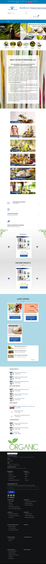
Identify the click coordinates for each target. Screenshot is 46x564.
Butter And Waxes (12, 526)
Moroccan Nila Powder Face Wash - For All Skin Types (24, 406)
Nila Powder (16, 432)
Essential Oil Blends (28, 503)
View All (32, 359)
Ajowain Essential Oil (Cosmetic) (20, 372)
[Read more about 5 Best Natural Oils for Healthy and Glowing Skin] (31, 318)
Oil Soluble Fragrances (29, 515)
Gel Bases (10, 503)
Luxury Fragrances (28, 513)
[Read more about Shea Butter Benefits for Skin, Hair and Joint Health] (15, 339)
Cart (26, 478)
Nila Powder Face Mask (18, 410)
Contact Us (11, 474)
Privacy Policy (11, 478)
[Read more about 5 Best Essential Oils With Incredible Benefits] (15, 317)
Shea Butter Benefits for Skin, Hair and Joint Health (18, 335)
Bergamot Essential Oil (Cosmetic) (20, 377)
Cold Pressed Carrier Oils (13, 513)
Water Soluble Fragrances (30, 517)
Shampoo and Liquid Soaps (14, 506)
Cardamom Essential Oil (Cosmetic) (21, 393)
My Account (27, 472)
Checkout (27, 480)
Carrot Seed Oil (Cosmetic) (19, 398)
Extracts (10, 540)
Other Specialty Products (13, 529)
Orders (26, 476)
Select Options (24, 255)
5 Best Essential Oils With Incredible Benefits (16, 314)
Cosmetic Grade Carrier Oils (14, 515)
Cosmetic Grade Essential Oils (30, 501)
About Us (10, 472)
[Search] (26, 13)
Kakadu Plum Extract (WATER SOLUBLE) (22, 415)
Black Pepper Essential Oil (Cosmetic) (21, 381)
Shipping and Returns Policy (14, 480)
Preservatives (11, 558)
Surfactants (11, 556)
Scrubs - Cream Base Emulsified (15, 508)
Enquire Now (11, 17)
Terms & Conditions (12, 476)
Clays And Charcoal (12, 528)
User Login (18, 17)
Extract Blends (11, 538)
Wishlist (26, 474)
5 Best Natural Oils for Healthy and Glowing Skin (34, 314)
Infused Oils (11, 517)
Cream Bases (11, 501)
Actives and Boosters (13, 551)
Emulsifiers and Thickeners (14, 554)
